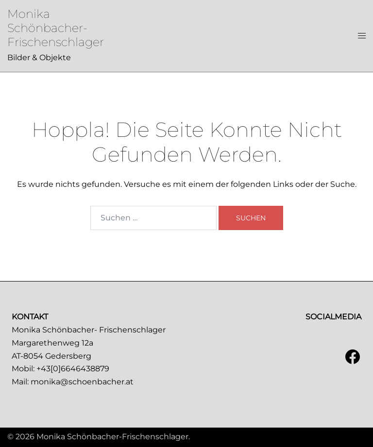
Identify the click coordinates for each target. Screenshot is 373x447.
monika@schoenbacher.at (82, 381)
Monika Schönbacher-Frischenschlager (55, 28)
